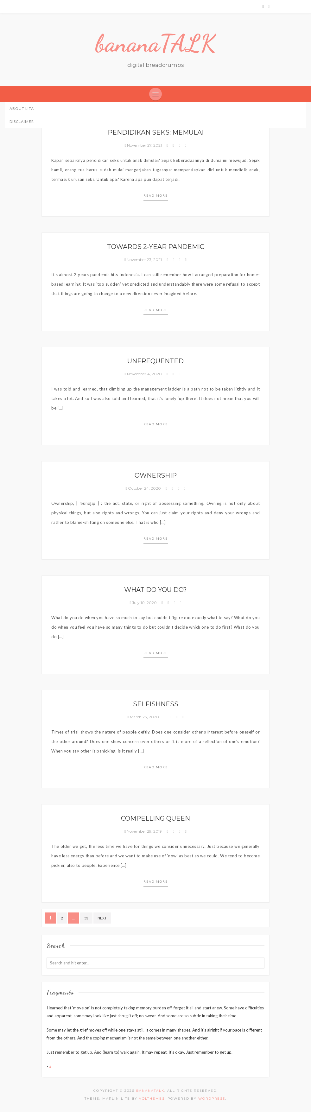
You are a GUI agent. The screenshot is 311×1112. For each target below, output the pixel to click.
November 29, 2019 (143, 831)
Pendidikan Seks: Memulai (156, 132)
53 (86, 918)
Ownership (156, 475)
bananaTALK (156, 43)
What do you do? (155, 590)
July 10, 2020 (144, 602)
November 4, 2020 (144, 374)
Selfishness (155, 704)
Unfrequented (155, 361)
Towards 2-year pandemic (155, 247)
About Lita (22, 108)
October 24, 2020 (144, 488)
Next (102, 918)
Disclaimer (22, 121)
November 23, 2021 (143, 259)
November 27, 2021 (144, 145)
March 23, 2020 (144, 717)
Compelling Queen (155, 818)
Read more (155, 195)
